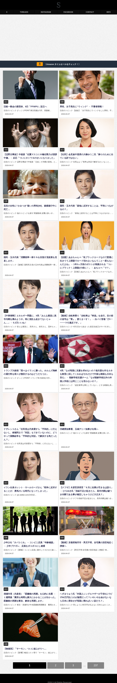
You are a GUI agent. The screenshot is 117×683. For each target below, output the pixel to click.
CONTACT (90, 12)
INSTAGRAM (46, 12)
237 (96, 660)
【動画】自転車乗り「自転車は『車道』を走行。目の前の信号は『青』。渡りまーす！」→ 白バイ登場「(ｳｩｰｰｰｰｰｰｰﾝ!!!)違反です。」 (86, 317)
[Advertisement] (58, 38)
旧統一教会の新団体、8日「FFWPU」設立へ (24, 106)
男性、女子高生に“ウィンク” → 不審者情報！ (82, 106)
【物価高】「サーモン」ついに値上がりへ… (24, 644)
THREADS (24, 12)
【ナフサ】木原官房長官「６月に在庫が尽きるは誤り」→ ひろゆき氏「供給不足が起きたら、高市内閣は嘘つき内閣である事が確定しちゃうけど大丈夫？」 (86, 487)
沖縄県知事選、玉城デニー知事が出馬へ (79, 426)
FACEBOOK (68, 12)
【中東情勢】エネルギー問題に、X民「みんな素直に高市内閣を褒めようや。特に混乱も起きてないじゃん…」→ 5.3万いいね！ (30, 317)
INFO (109, 12)
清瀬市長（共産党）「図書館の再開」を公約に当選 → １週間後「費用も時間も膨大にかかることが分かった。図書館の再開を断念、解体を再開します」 (30, 593)
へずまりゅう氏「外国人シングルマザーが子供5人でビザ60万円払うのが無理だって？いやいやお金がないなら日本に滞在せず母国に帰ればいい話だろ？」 (86, 593)
